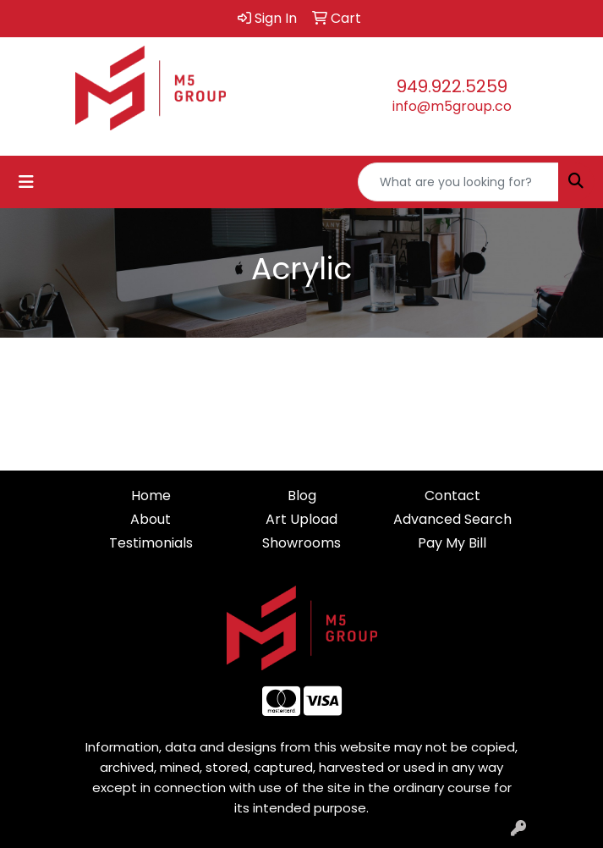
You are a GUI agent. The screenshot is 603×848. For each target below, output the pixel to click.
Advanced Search (452, 519)
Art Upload (301, 519)
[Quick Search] (458, 181)
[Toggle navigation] (26, 182)
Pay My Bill (452, 543)
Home (151, 495)
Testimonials (151, 543)
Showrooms (301, 543)
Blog (302, 495)
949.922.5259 (452, 86)
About (150, 519)
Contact (452, 495)
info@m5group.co (452, 106)
